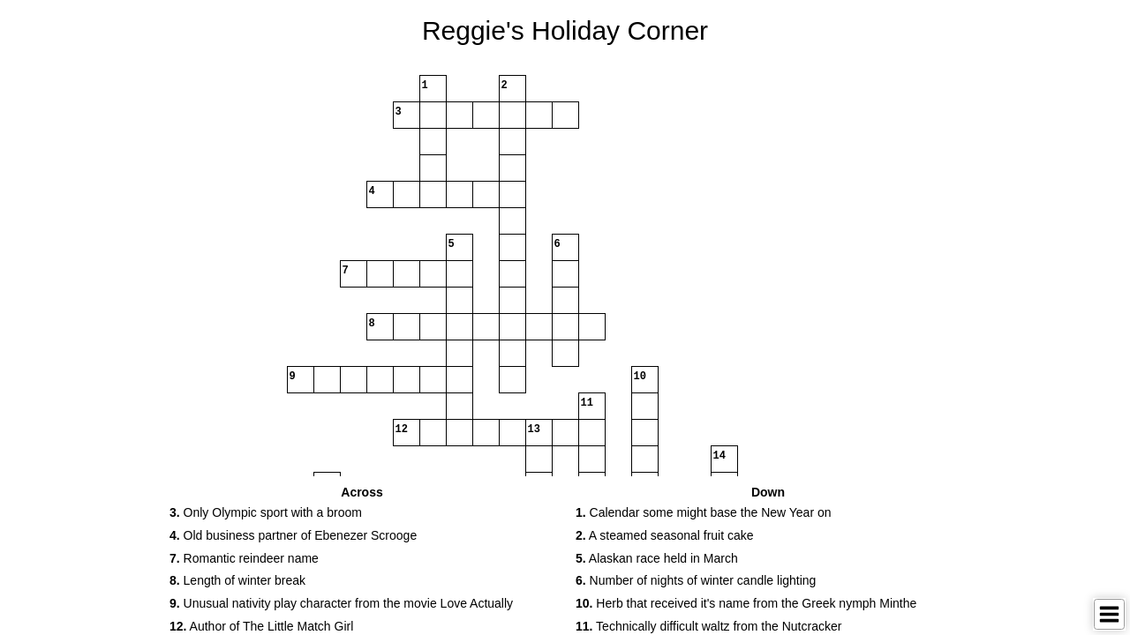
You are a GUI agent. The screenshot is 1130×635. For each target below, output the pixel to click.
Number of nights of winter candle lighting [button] (696, 580)
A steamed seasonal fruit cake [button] (665, 535)
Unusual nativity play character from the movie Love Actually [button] (341, 603)
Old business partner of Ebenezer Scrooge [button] (293, 535)
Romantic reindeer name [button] (244, 558)
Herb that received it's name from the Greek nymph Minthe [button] (746, 603)
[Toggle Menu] (1109, 614)
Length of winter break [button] (237, 580)
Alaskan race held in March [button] (657, 558)
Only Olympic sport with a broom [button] (266, 512)
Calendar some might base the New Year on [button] (704, 512)
